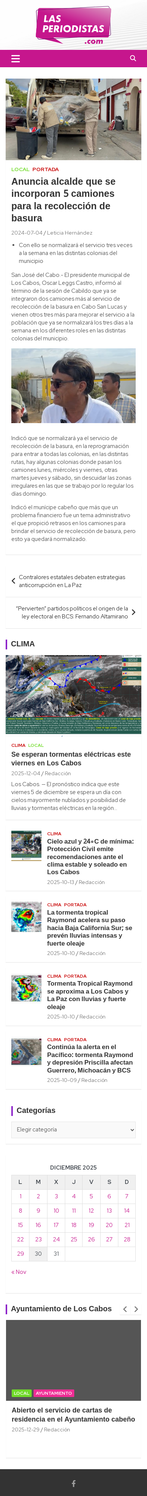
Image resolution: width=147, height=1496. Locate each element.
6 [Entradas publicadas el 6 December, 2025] (109, 1196)
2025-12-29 (26, 1429)
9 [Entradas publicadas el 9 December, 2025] (38, 1211)
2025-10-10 (61, 953)
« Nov (18, 1272)
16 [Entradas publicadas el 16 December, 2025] (38, 1225)
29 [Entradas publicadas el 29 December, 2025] (20, 1254)
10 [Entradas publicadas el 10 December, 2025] (56, 1211)
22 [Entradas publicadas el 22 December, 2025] (20, 1239)
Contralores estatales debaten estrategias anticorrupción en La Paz (72, 581)
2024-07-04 (27, 232)
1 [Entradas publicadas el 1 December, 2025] (20, 1196)
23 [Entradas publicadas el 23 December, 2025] (38, 1239)
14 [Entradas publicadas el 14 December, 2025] (127, 1211)
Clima (18, 745)
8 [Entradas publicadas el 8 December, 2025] (20, 1211)
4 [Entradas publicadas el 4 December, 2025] (74, 1196)
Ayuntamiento (54, 1393)
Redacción (58, 773)
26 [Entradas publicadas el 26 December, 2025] (91, 1239)
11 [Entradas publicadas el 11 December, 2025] (74, 1211)
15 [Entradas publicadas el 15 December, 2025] (20, 1225)
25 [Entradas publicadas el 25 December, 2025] (73, 1239)
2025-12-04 (25, 773)
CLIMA (23, 644)
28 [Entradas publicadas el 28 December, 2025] (127, 1239)
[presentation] (125, 1309)
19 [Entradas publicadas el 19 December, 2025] (91, 1225)
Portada (45, 169)
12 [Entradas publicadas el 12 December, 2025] (91, 1211)
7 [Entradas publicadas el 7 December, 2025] (127, 1196)
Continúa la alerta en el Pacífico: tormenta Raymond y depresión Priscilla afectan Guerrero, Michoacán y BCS (90, 1059)
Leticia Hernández (69, 232)
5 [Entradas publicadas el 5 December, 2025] (91, 1196)
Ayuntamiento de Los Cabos (61, 1309)
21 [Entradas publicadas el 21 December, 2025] (127, 1225)
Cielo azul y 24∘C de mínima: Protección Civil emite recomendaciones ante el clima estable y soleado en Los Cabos (90, 857)
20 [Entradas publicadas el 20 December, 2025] (109, 1225)
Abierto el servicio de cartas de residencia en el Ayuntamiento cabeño (73, 1415)
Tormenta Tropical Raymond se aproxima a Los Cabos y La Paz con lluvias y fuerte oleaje (90, 995)
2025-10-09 (62, 1080)
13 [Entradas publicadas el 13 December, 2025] (109, 1211)
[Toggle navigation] (16, 58)
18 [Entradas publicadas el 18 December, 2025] (74, 1225)
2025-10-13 (60, 882)
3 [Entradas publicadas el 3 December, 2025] (56, 1196)
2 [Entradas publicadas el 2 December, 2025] (38, 1196)
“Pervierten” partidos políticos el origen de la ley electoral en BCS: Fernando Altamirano (72, 612)
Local (20, 169)
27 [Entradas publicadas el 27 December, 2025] (109, 1239)
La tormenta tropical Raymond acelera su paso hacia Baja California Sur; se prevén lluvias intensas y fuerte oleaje (89, 928)
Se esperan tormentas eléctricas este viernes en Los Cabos (71, 759)
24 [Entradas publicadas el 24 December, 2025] (56, 1239)
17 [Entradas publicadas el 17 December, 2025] (56, 1225)
